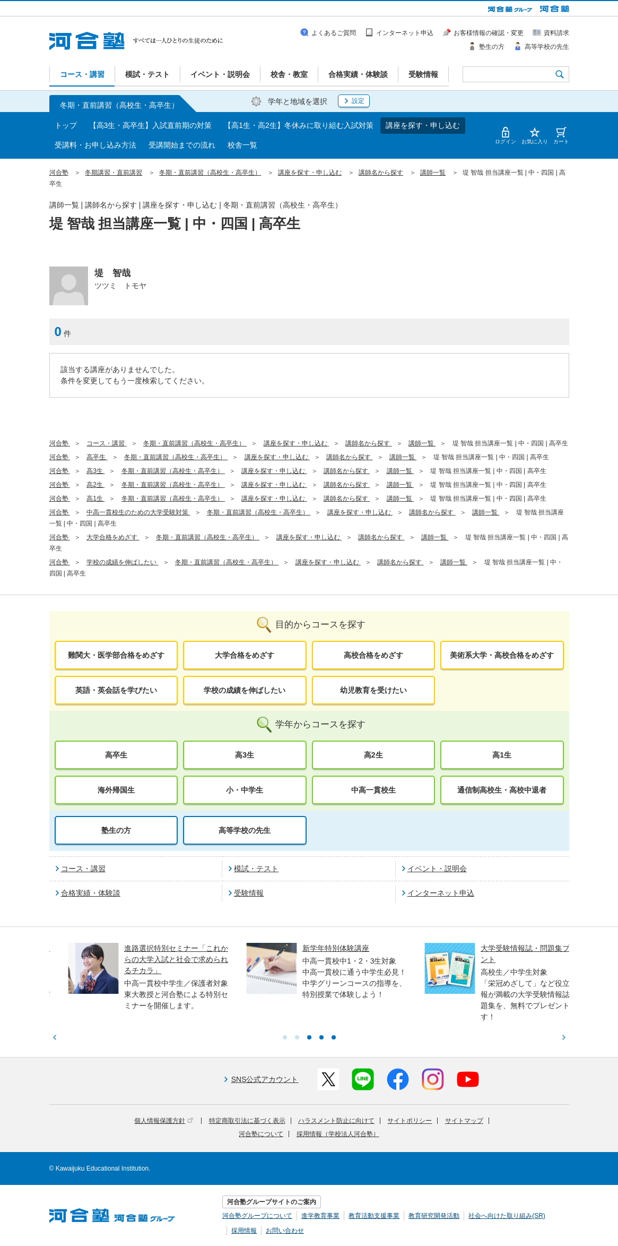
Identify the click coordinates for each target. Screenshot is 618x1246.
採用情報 (244, 1230)
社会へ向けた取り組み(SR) (506, 1215)
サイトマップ (464, 1120)
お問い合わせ (285, 1230)
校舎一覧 (242, 145)
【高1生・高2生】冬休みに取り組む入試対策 (298, 125)
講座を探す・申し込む (423, 125)
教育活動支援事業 (374, 1215)
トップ (66, 125)
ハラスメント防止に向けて (336, 1120)
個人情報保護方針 (163, 1120)
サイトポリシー (409, 1120)
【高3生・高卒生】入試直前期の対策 (150, 125)
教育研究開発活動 (433, 1215)
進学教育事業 (320, 1215)
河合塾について (261, 1134)
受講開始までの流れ (182, 145)
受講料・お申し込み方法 (95, 145)
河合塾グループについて (257, 1215)
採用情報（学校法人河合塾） (338, 1134)
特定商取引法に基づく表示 (247, 1120)
